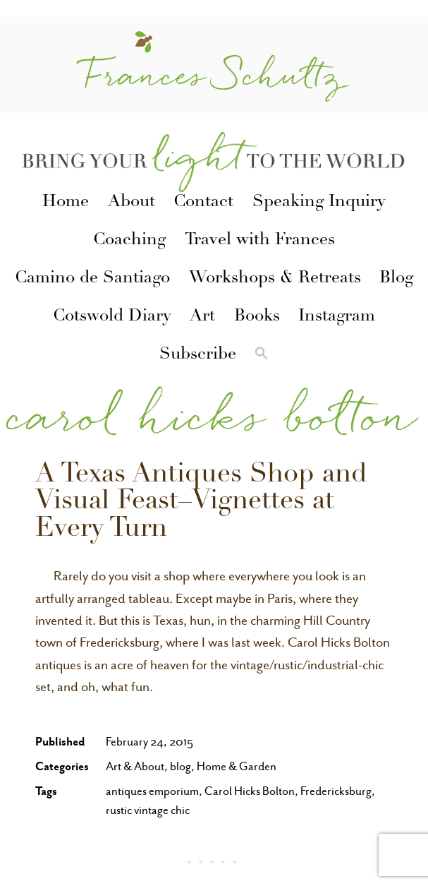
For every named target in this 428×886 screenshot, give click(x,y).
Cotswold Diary (112, 317)
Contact (203, 202)
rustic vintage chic (148, 810)
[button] (261, 356)
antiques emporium (152, 791)
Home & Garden (236, 766)
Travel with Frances (260, 240)
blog (180, 766)
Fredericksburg (336, 791)
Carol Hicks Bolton (249, 791)
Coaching (129, 240)
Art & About (135, 766)
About (131, 202)
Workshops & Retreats (275, 278)
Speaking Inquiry (319, 202)
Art (202, 317)
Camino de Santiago (92, 278)
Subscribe (197, 355)
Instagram (336, 317)
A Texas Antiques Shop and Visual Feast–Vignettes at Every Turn (201, 503)
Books (257, 317)
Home (65, 202)
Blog (396, 278)
